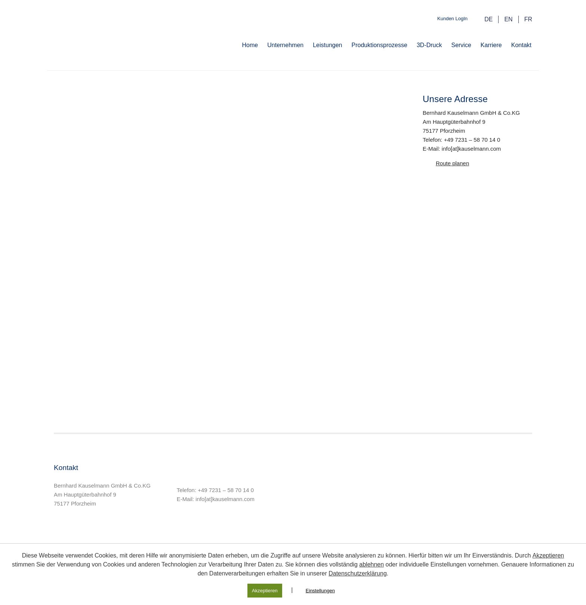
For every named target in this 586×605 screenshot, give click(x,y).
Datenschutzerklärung (358, 573)
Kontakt (521, 45)
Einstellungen (320, 590)
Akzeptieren (548, 555)
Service (461, 45)
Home (250, 45)
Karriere (491, 45)
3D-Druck (429, 45)
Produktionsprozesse (379, 45)
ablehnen (371, 564)
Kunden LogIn (452, 18)
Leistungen (327, 45)
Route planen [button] (452, 163)
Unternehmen (285, 45)
